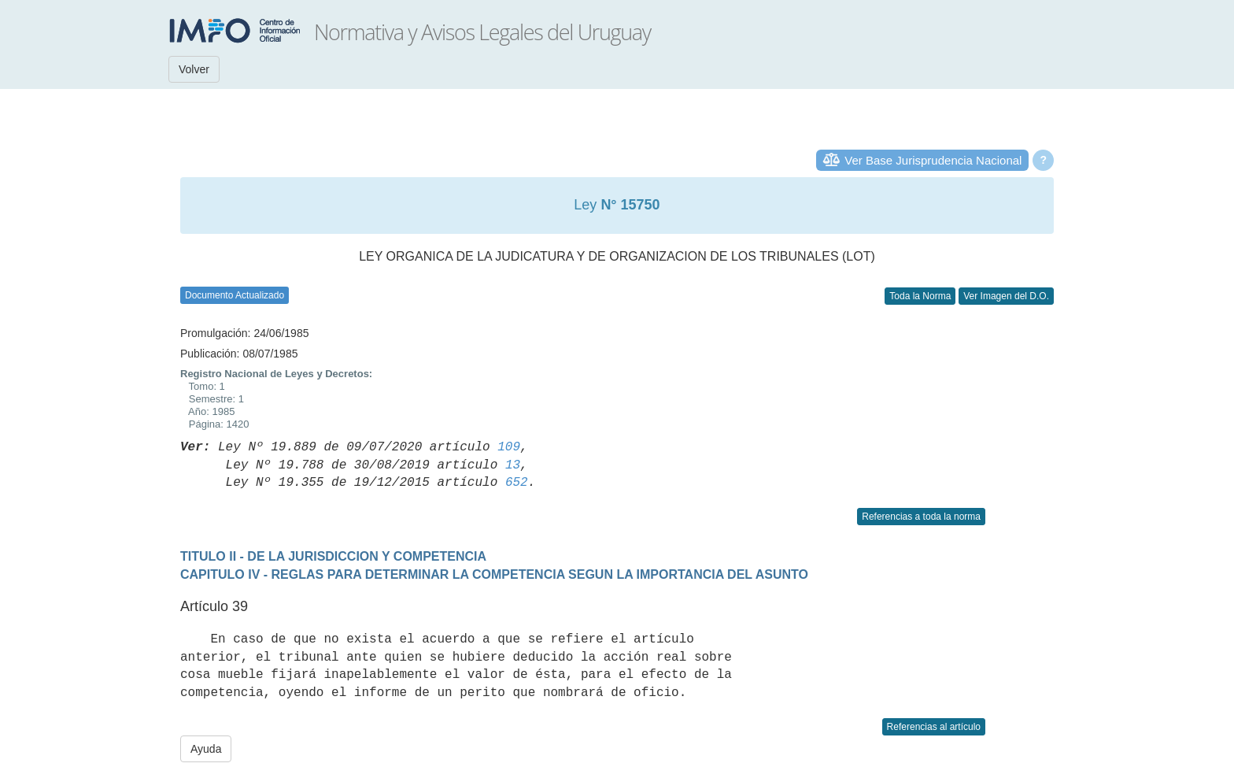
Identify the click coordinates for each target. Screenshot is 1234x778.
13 (512, 465)
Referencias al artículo (934, 726)
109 (508, 447)
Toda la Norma (920, 296)
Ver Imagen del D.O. (1006, 296)
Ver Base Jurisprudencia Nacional (933, 160)
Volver (194, 69)
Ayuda (205, 749)
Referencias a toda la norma (921, 516)
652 (516, 483)
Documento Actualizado (234, 295)
